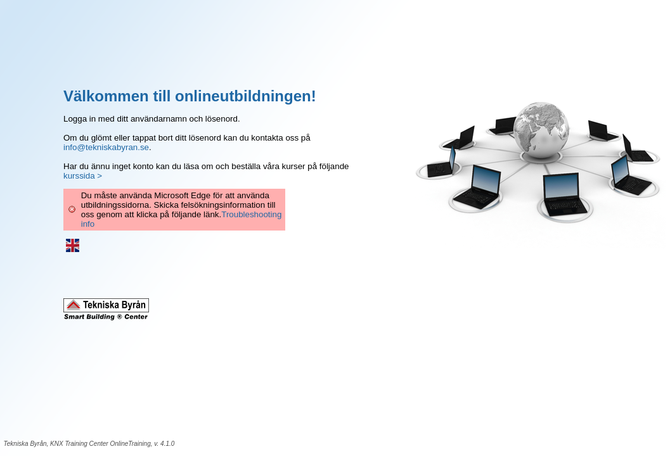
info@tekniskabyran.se (106, 147)
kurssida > (82, 175)
